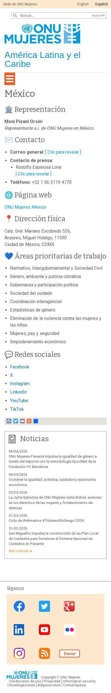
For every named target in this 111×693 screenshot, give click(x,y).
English (83, 4)
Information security (79, 681)
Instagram (19, 653)
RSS (44, 653)
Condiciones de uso (25, 681)
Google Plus (69, 606)
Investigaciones (22, 685)
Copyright (48, 677)
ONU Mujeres (70, 677)
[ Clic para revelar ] (63, 152)
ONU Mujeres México (25, 207)
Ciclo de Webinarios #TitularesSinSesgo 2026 (46, 520)
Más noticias (19, 551)
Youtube (44, 630)
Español (101, 4)
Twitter (44, 606)
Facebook (19, 606)
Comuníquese (74, 685)
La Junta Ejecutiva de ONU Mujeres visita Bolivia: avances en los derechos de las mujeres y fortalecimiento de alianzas (55, 502)
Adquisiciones (49, 685)
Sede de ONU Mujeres (20, 4)
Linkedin (19, 630)
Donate (69, 653)
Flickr (69, 630)
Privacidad (52, 681)
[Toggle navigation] (9, 79)
